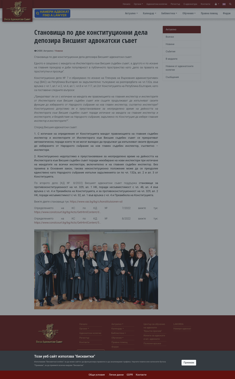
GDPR (130, 374)
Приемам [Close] (188, 362)
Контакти (141, 374)
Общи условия (97, 374)
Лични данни (116, 374)
